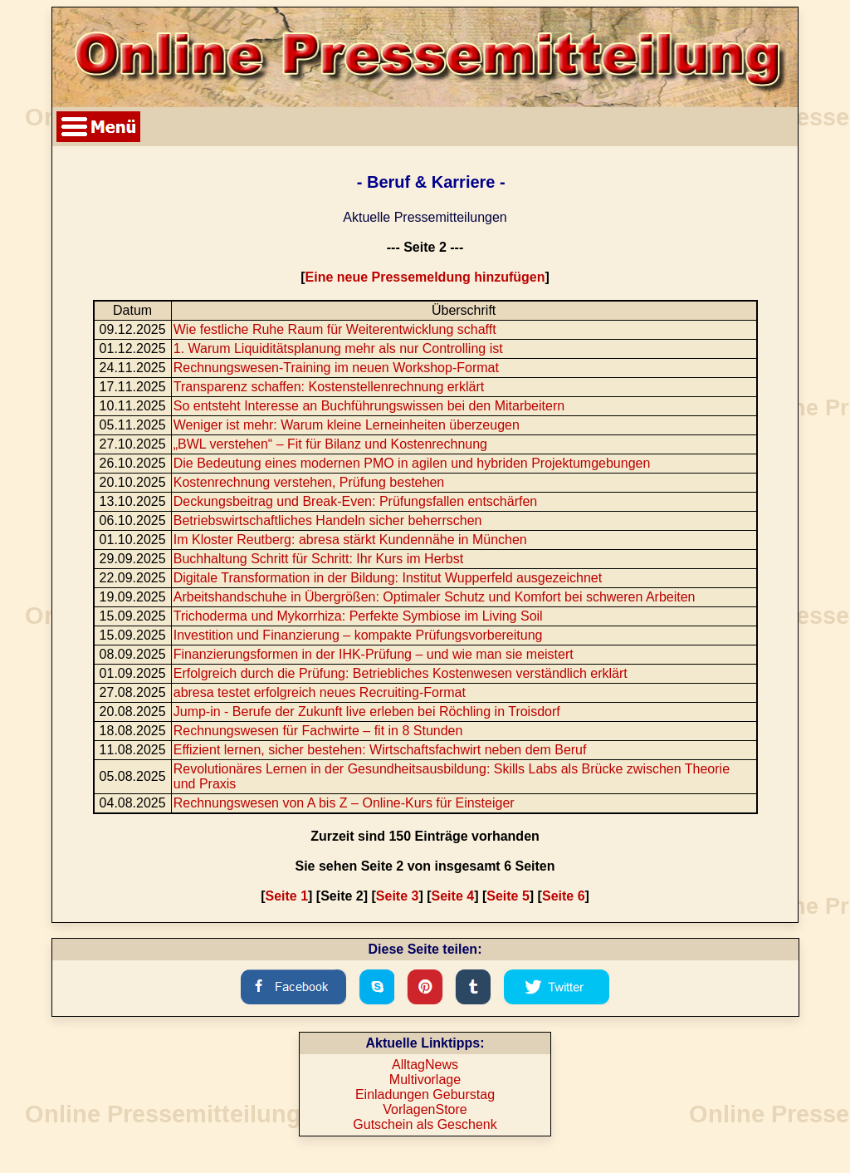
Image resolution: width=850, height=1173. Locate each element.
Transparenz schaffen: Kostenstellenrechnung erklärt (328, 387)
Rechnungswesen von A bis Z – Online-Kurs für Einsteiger (344, 803)
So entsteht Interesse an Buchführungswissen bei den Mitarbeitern (368, 406)
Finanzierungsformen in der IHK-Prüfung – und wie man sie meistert (373, 654)
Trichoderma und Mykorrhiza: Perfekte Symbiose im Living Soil (358, 616)
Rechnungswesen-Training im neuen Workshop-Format (336, 368)
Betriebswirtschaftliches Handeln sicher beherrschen (327, 520)
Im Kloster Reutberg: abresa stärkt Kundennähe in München (350, 540)
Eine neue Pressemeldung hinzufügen (425, 277)
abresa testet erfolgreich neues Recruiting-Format (319, 692)
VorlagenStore (425, 1109)
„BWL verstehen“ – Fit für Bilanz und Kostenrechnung (330, 444)
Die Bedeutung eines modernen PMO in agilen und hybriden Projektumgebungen (412, 463)
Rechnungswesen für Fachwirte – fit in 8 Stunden (318, 731)
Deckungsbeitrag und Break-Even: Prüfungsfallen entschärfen (355, 501)
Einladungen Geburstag (425, 1094)
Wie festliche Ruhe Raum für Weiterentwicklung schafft (334, 329)
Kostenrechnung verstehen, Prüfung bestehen (308, 482)
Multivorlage (425, 1079)
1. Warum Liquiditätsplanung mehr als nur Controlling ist (338, 348)
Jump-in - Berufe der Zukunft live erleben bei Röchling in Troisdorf (366, 711)
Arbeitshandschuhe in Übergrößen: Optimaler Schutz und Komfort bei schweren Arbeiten (434, 597)
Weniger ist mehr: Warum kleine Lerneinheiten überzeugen (346, 425)
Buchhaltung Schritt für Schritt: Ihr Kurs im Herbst (318, 559)
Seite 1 (286, 896)
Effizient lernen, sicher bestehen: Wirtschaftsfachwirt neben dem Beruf (380, 750)
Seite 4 (453, 896)
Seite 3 (397, 896)
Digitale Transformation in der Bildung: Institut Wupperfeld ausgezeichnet (387, 578)
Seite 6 (563, 896)
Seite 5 (508, 896)
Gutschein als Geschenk (424, 1124)
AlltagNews (425, 1065)
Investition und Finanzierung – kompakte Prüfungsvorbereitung (358, 635)
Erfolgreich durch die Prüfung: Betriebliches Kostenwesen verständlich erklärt (400, 673)
